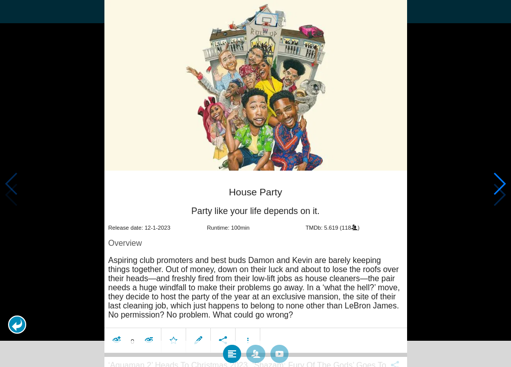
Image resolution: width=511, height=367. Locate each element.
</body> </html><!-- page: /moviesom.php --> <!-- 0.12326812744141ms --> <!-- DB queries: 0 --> (255, 183)
